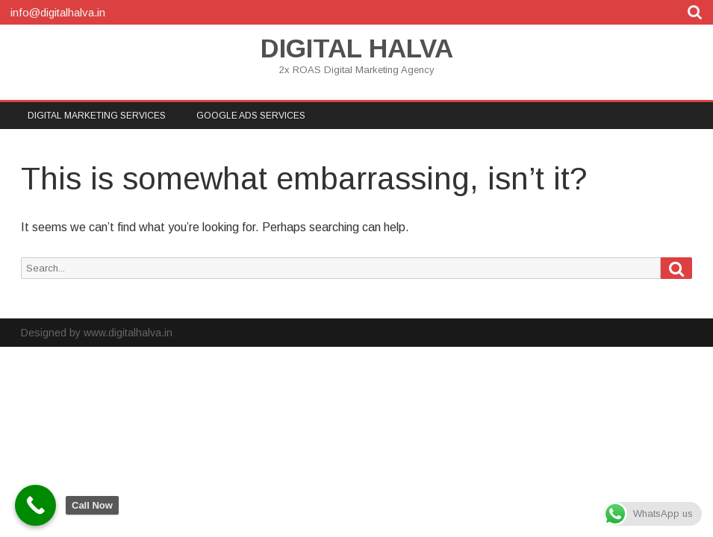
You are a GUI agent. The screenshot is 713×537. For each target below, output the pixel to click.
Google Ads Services (250, 115)
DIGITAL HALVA (357, 48)
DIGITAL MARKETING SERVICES (97, 115)
